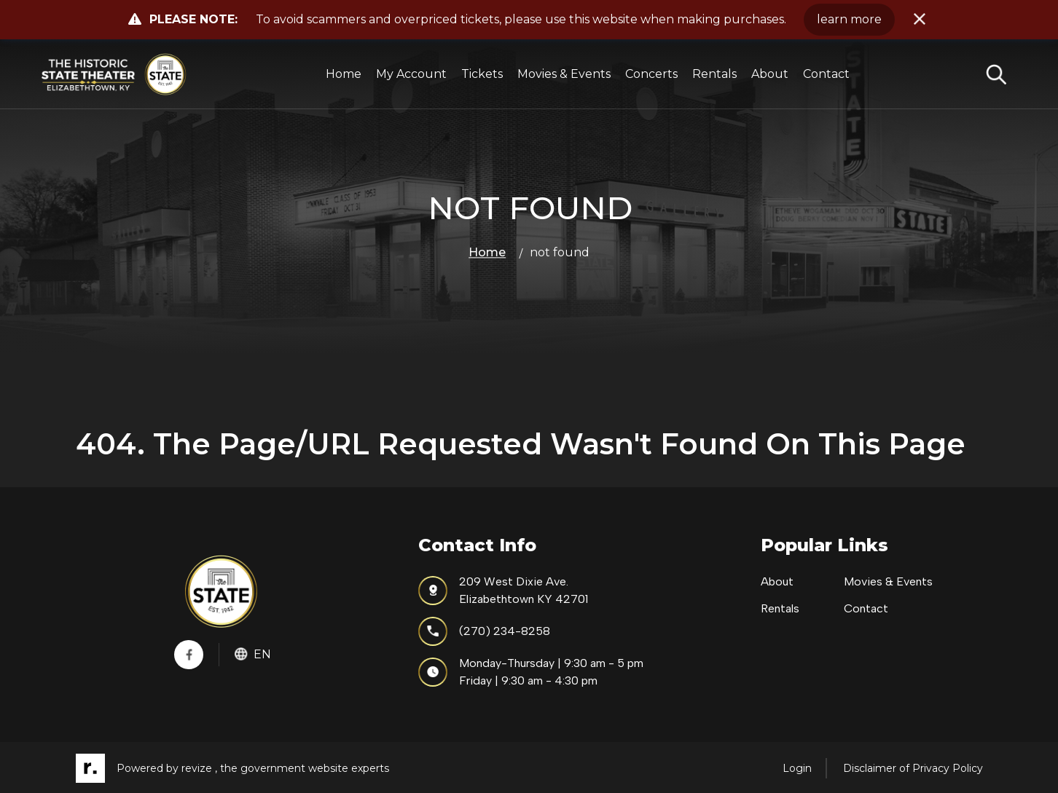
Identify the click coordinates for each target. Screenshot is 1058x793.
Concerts (651, 74)
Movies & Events (564, 74)
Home (343, 74)
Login (797, 768)
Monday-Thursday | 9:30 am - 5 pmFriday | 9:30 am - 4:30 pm (530, 671)
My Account (411, 74)
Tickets (482, 74)
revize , (199, 768)
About (769, 74)
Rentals (714, 74)
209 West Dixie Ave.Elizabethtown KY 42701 (503, 590)
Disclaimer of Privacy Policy (913, 768)
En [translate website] (253, 654)
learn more (849, 19)
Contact (826, 74)
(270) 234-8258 (484, 631)
